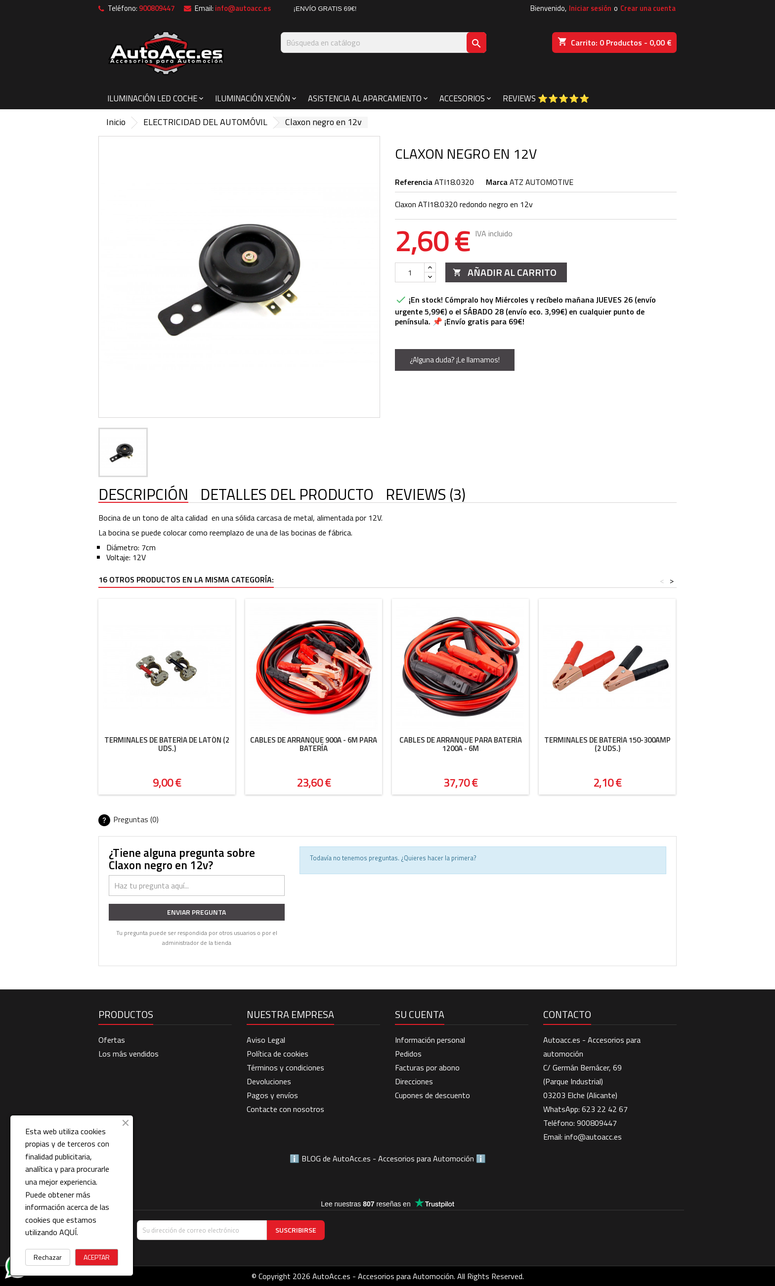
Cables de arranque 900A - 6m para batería (313, 744)
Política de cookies (277, 1054)
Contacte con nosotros (285, 1109)
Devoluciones (269, 1081)
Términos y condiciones (285, 1067)
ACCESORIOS (462, 98)
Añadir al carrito (505, 272)
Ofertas (111, 1040)
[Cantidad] (410, 272)
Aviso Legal (266, 1040)
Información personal (430, 1040)
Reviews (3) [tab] (426, 495)
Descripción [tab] (143, 495)
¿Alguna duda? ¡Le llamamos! (455, 359)
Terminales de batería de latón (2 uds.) (166, 744)
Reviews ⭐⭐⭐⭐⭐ (546, 98)
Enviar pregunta (196, 912)
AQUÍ (68, 1232)
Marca (497, 182)
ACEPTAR (97, 1257)
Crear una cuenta (648, 8)
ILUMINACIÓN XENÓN (252, 98)
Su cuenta (419, 1014)
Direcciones (414, 1081)
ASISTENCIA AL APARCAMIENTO (365, 98)
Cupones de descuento (432, 1095)
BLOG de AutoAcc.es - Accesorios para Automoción (387, 1158)
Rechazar (48, 1257)
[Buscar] (383, 42)
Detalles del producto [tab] (287, 495)
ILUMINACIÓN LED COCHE (152, 98)
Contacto (567, 1014)
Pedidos (408, 1054)
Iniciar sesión (590, 8)
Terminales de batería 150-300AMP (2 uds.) (607, 744)
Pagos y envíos (272, 1095)
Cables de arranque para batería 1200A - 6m (460, 744)
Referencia (413, 182)
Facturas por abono (427, 1067)
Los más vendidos (128, 1054)
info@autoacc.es (243, 8)
